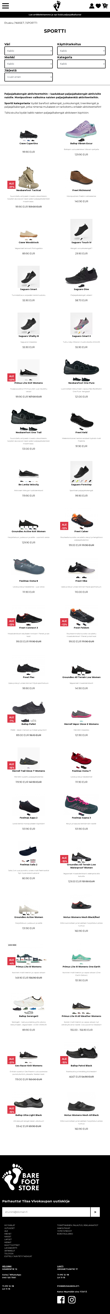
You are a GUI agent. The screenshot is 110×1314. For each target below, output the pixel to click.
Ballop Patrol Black (81, 1065)
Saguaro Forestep (81, 484)
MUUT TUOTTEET (12, 1245)
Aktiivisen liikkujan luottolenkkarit (28, 490)
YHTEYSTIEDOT (64, 1231)
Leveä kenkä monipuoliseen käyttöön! (29, 823)
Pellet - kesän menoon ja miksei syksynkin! (29, 730)
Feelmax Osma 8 (28, 581)
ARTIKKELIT (9, 1251)
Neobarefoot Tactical (28, 190)
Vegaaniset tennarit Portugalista (28, 248)
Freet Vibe (81, 581)
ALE (6, 1231)
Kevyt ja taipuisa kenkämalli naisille (81, 823)
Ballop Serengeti (28, 1016)
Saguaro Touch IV (81, 242)
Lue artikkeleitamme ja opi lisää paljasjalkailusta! (55, 15)
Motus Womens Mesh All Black (81, 1115)
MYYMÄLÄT (9, 1225)
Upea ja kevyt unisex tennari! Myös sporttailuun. (81, 587)
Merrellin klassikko (81, 730)
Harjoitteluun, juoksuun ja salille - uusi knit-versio (28, 537)
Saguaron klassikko (28, 342)
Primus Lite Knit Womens (28, 383)
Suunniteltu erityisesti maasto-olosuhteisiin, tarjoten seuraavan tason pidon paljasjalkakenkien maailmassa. (28, 199)
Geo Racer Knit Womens (28, 1065)
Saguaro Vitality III (29, 336)
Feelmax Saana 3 (81, 817)
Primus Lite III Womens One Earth (81, 966)
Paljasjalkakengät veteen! (81, 295)
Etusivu (8, 23)
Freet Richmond (81, 190)
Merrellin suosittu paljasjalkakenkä (28, 777)
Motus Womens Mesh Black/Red (81, 917)
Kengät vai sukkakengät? (81, 248)
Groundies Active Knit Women (29, 531)
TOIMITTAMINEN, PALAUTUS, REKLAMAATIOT (77, 1225)
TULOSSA (8, 1253)
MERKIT (7, 1242)
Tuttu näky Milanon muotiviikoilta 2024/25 (81, 342)
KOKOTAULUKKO (65, 1234)
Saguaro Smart (28, 289)
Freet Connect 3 (28, 627)
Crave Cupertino (28, 143)
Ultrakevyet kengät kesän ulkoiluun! (28, 1121)
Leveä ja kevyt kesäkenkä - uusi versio (29, 587)
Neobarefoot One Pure (81, 383)
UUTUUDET (9, 1228)
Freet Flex (28, 677)
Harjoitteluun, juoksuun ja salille (28, 923)
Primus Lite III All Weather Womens (81, 1016)
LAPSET (8, 1239)
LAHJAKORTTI (10, 1248)
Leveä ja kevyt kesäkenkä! (81, 777)
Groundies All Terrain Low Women (81, 677)
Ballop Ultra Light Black (28, 1115)
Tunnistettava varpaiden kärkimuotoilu (28, 295)
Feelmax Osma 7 (81, 771)
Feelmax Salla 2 (28, 864)
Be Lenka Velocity (29, 484)
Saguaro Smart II (81, 336)
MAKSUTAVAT (63, 1228)
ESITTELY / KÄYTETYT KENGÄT (18, 1256)
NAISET (7, 1236)
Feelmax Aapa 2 (28, 817)
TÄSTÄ (83, 1292)
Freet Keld (81, 432)
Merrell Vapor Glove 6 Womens (81, 724)
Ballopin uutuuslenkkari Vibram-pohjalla (81, 149)
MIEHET (7, 1234)
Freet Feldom (81, 627)
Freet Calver (81, 531)
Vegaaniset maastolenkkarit (81, 683)
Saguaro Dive (81, 289)
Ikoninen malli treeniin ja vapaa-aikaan (28, 972)
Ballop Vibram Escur (81, 143)
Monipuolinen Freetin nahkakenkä (81, 196)
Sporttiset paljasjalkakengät (81, 490)
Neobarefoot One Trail (28, 432)
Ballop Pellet (29, 724)
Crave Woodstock (29, 242)
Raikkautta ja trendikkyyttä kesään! (81, 1071)
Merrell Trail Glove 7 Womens (28, 771)
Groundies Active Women (28, 917)
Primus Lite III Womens (28, 966)
